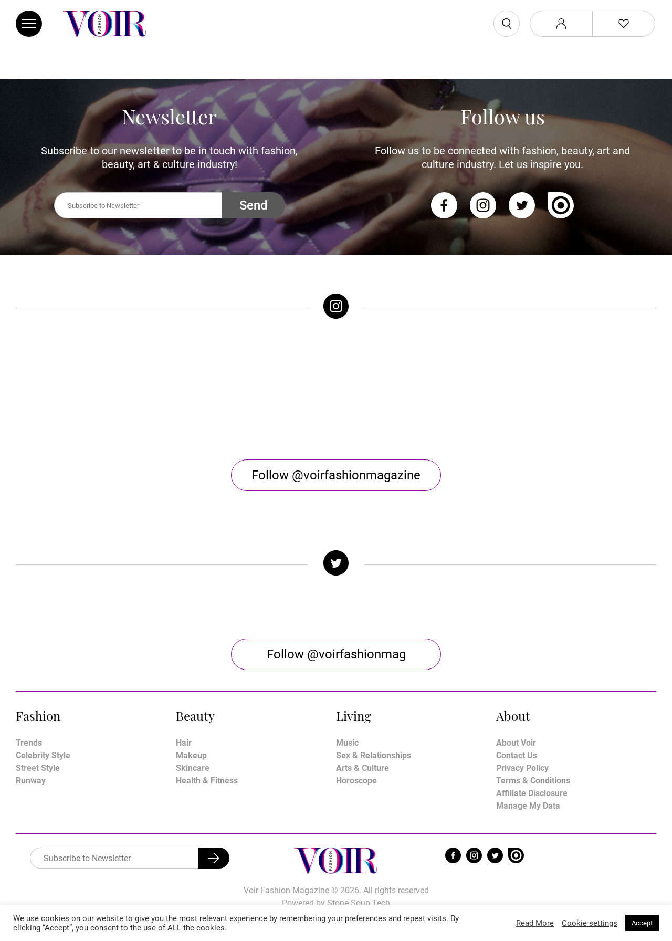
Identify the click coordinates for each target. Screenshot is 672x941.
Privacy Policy (522, 768)
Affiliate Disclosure (532, 793)
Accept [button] (642, 923)
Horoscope (356, 781)
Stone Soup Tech (358, 903)
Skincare (192, 768)
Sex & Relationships (373, 755)
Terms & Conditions (533, 781)
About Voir (516, 743)
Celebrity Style (43, 755)
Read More (535, 923)
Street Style (38, 768)
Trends (29, 743)
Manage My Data (528, 806)
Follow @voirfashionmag (336, 654)
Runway (31, 781)
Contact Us (516, 755)
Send (253, 205)
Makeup (191, 755)
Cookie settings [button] (589, 923)
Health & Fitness (207, 781)
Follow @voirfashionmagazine (336, 475)
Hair (184, 743)
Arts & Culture (362, 768)
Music (347, 743)
